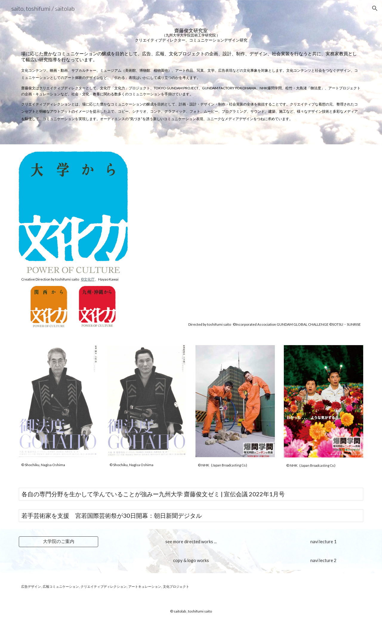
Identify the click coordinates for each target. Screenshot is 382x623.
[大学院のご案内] (58, 541)
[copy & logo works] (190, 560)
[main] (191, 32)
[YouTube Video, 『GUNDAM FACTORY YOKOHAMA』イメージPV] (249, 234)
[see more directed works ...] (190, 541)
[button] (375, 8)
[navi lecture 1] (323, 541)
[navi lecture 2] (323, 560)
